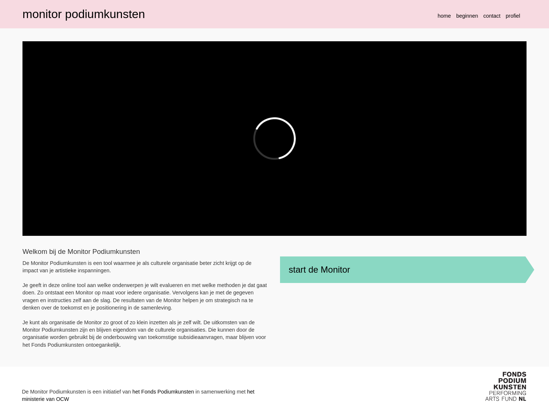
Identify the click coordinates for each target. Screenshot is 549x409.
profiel (513, 16)
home (444, 16)
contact (491, 16)
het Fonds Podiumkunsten (163, 392)
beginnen (467, 16)
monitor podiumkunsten (83, 14)
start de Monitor (319, 270)
